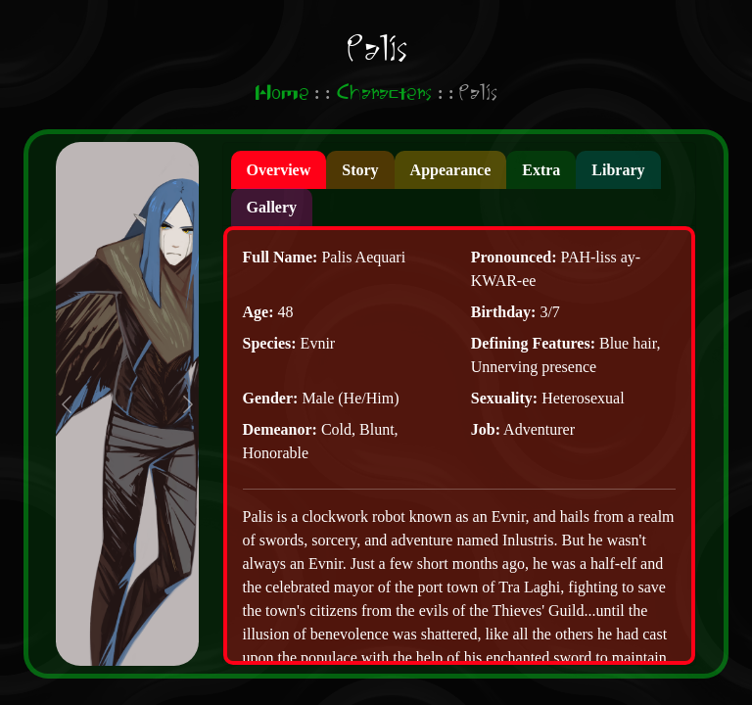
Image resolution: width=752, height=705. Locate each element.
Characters (384, 93)
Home (282, 93)
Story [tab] (360, 170)
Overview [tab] (279, 170)
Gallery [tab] (272, 207)
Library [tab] (617, 170)
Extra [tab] (541, 170)
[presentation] (279, 170)
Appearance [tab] (451, 170)
